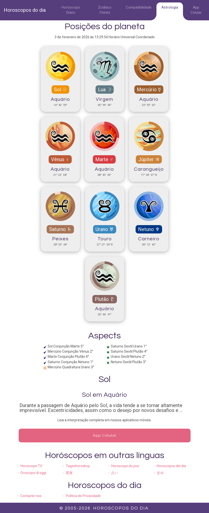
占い (114, 473)
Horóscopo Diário (71, 10)
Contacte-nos (31, 496)
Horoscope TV (31, 466)
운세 (160, 473)
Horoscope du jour (125, 466)
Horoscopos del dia (171, 466)
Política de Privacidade (83, 496)
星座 (69, 473)
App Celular (196, 10)
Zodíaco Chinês (104, 10)
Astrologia (169, 7)
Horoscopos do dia (25, 10)
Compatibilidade (139, 7)
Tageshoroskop (78, 466)
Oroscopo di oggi (33, 473)
